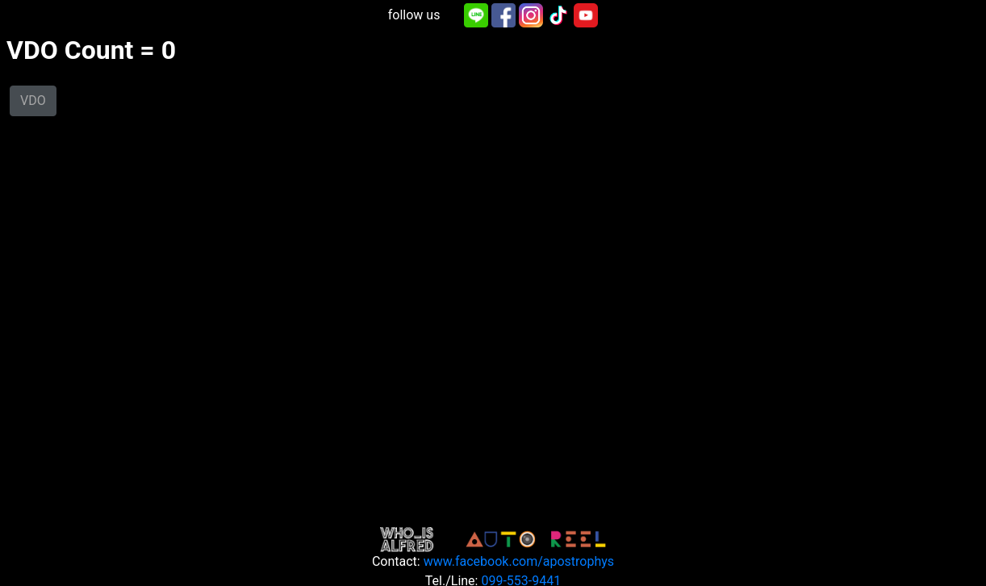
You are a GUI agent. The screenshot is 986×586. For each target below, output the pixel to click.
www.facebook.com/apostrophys (519, 561)
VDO (33, 100)
